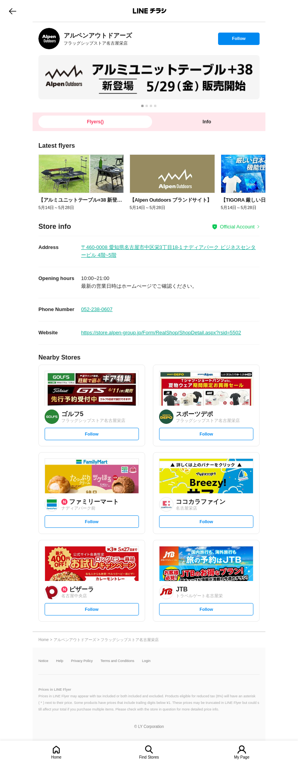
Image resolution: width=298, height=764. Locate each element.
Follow (239, 40)
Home (56, 757)
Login (146, 661)
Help (60, 661)
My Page (241, 757)
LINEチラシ (149, 11)
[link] (49, 38)
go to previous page (12, 11)
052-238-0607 (97, 309)
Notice (43, 661)
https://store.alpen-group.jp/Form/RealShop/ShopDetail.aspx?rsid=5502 (161, 332)
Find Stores (149, 757)
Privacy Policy (82, 661)
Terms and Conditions (117, 661)
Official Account (237, 227)
